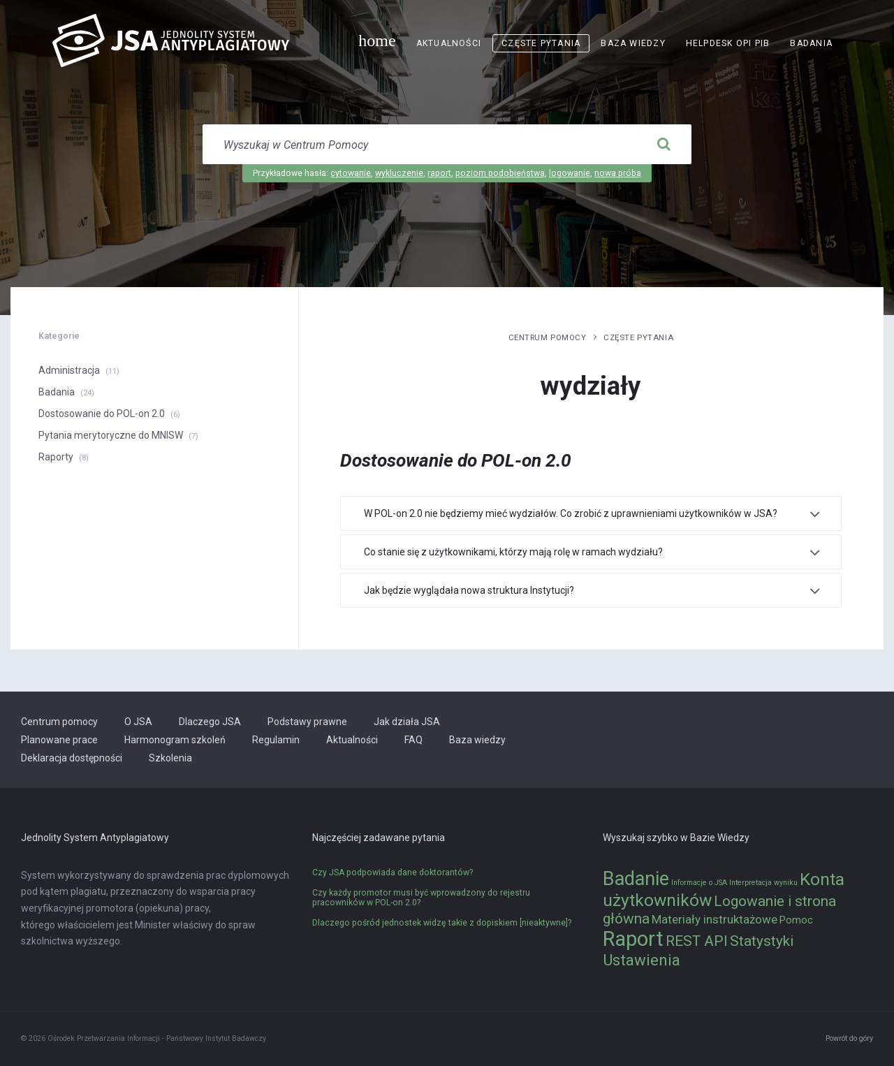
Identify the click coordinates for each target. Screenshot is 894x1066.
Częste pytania (540, 43)
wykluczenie (399, 173)
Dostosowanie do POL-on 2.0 (101, 413)
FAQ (413, 739)
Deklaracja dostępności (71, 758)
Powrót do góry (849, 1038)
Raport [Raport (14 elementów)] (633, 939)
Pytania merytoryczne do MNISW (110, 435)
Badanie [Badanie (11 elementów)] (636, 879)
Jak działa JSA (407, 721)
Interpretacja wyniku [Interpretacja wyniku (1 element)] (763, 882)
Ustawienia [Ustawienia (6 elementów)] (641, 960)
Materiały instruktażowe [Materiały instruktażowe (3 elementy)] (714, 919)
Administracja (69, 370)
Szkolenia (170, 758)
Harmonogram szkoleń (175, 739)
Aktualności (448, 43)
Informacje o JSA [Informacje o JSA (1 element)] (699, 882)
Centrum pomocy (547, 337)
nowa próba (617, 173)
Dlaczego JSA (210, 721)
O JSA (138, 721)
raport (439, 173)
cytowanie (350, 173)
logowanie (569, 173)
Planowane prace (59, 739)
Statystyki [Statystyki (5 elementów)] (761, 941)
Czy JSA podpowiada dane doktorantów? (392, 872)
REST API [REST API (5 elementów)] (697, 941)
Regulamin (276, 739)
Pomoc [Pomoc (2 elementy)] (796, 920)
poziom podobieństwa (500, 173)
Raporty (55, 456)
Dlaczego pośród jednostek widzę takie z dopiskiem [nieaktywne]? (441, 923)
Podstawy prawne (307, 721)
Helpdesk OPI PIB (728, 43)
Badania (811, 43)
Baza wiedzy (633, 43)
